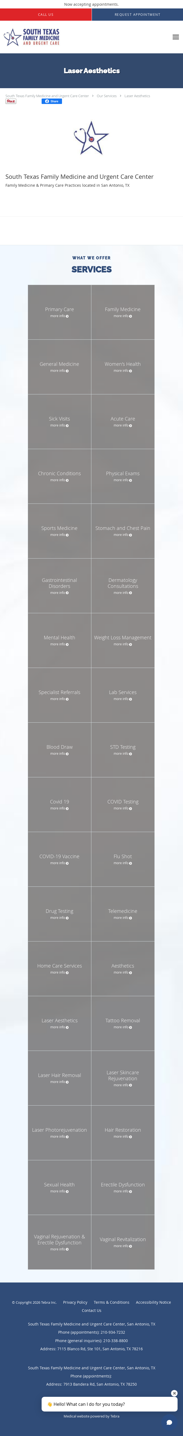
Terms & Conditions (111, 1302)
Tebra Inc (48, 1302)
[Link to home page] (84, 37)
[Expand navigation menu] (176, 37)
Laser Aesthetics (137, 95)
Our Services (107, 95)
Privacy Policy (75, 1302)
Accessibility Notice (153, 1302)
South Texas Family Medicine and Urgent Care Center (47, 95)
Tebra (114, 1416)
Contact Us (91, 1310)
